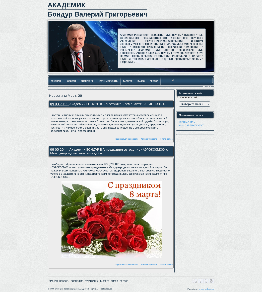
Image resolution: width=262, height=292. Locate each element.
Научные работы (108, 81)
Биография (87, 81)
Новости (71, 81)
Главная (56, 81)
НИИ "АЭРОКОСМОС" (191, 125)
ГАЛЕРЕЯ (104, 281)
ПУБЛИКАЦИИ (92, 281)
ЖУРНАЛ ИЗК (186, 122)
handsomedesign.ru (206, 289)
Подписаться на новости (126, 139)
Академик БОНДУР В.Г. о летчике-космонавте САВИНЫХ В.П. (117, 104)
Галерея (128, 81)
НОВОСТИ (64, 281)
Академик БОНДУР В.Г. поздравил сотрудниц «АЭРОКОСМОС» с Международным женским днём (109, 151)
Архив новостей (187, 97)
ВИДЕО (114, 281)
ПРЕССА (124, 281)
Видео (141, 81)
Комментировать (149, 139)
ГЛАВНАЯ (53, 281)
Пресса (154, 81)
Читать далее (166, 139)
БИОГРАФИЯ (77, 281)
